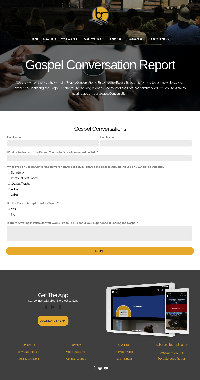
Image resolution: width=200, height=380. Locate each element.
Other (15, 195)
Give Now (124, 345)
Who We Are (70, 38)
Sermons (76, 345)
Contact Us (28, 345)
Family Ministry (159, 38)
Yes (13, 209)
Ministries (116, 38)
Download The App (53, 320)
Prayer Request (124, 358)
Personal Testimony (24, 178)
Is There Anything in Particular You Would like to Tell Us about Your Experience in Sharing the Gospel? (72, 223)
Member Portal (124, 351)
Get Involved (94, 38)
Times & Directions (28, 358)
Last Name (107, 137)
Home (35, 38)
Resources (136, 38)
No (13, 214)
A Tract (16, 189)
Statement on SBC (172, 353)
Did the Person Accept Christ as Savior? (32, 203)
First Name (14, 137)
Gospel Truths (20, 183)
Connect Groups (76, 358)
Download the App (28, 351)
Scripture (17, 172)
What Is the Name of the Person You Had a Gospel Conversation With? (52, 152)
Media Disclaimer (76, 351)
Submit (100, 250)
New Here (49, 38)
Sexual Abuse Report (172, 358)
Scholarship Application (172, 345)
